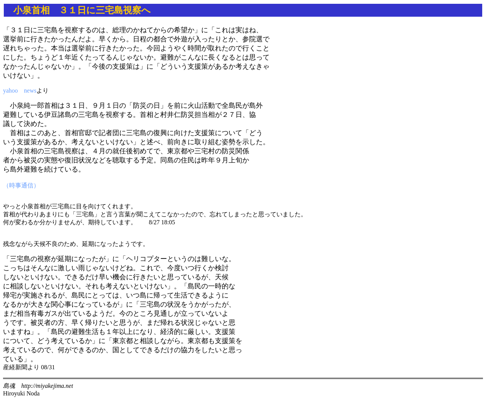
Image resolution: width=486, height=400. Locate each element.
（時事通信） (21, 185)
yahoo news (19, 90)
